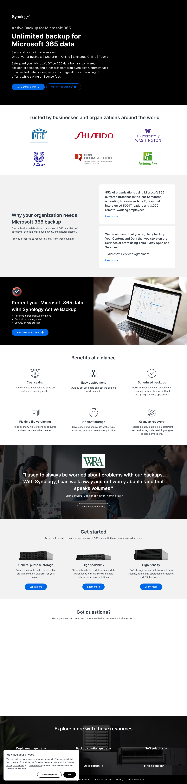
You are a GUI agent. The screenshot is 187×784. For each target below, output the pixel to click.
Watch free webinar (63, 87)
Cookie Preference (135, 779)
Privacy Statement (15, 765)
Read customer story (93, 506)
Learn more (36, 586)
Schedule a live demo (30, 332)
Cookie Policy (35, 765)
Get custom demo (28, 87)
